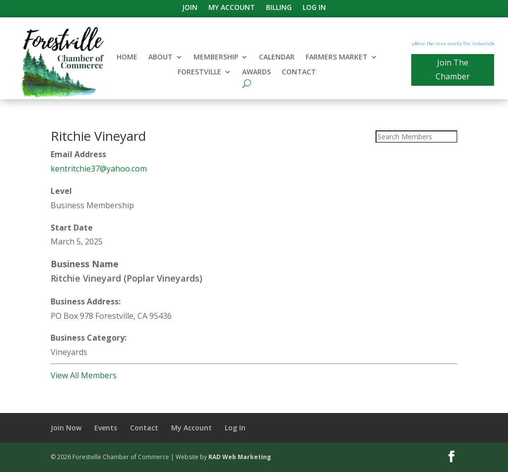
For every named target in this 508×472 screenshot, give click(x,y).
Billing (279, 8)
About (160, 57)
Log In (314, 8)
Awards (256, 72)
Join (189, 8)
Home (127, 57)
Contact (299, 72)
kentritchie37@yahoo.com (99, 168)
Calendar (277, 57)
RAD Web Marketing (239, 457)
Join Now (66, 427)
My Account (231, 8)
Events (105, 427)
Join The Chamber (453, 69)
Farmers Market (337, 57)
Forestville (199, 72)
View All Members (84, 375)
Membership (215, 57)
